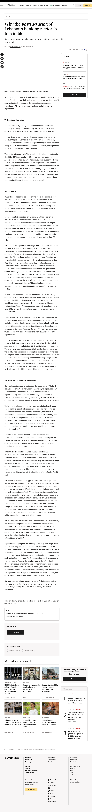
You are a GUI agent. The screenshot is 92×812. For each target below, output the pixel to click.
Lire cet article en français (77, 49)
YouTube (53, 788)
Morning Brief (52, 760)
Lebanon (22, 5)
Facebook (53, 780)
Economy (35, 5)
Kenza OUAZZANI (16, 46)
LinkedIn (52, 799)
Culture (41, 5)
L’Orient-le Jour (5, 1)
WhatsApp (53, 802)
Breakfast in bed (52, 762)
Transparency (29, 773)
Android (52, 797)
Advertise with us (75, 767)
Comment (18, 633)
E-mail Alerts (51, 764)
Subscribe (87, 5)
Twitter (52, 783)
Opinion (46, 5)
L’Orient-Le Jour (75, 780)
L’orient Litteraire (18, 1)
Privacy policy (74, 764)
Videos (27, 769)
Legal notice (73, 762)
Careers (72, 769)
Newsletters (64, 5)
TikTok (52, 791)
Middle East (28, 5)
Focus (7, 17)
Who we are (73, 758)
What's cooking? (55, 5)
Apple (51, 794)
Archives (72, 775)
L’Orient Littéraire (75, 782)
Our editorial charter (31, 771)
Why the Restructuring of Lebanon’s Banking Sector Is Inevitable (36, 750)
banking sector (15, 652)
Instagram (53, 786)
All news (74, 94)
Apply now (74, 680)
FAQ (71, 771)
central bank (31, 652)
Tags (71, 773)
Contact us (73, 760)
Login (79, 5)
